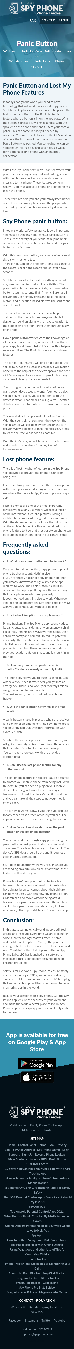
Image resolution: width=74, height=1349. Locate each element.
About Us (14, 1273)
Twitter (46, 1320)
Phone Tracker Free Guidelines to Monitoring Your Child (37, 1266)
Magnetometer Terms (53, 1292)
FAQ (51, 1145)
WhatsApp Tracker (28, 1282)
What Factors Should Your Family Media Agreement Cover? (38, 1218)
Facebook (15, 1320)
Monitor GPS (38, 1159)
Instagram (31, 1320)
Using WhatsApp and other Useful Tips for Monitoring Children (38, 1252)
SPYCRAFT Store (37, 1164)
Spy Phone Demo (48, 1149)
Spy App (37, 1235)
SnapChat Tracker (54, 1273)
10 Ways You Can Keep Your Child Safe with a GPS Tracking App (38, 1171)
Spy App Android (24, 1149)
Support (14, 1154)
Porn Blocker (31, 1273)
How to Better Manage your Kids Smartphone (37, 1240)
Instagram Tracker (26, 1278)
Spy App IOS (37, 1206)
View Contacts (17, 1159)
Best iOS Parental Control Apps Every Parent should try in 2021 (38, 1199)
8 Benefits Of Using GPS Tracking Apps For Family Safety (37, 1190)
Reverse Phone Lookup (50, 1154)
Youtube (59, 1320)
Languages (37, 1340)
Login (65, 1149)
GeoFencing (50, 1282)
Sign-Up (27, 1154)
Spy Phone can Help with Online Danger (37, 1244)
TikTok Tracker (49, 1278)
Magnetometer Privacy (22, 1292)
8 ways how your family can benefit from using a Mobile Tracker (37, 1180)
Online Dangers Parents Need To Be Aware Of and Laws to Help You (38, 1228)
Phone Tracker (37, 1259)
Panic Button (57, 1159)
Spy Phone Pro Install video (37, 1287)
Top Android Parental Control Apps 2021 (37, 1211)
